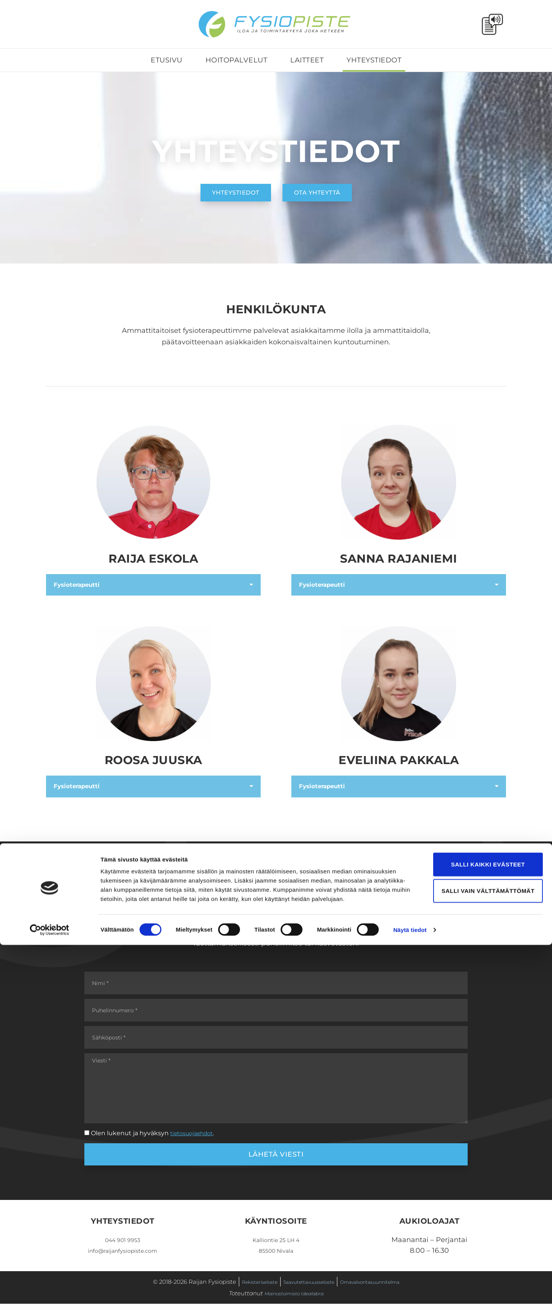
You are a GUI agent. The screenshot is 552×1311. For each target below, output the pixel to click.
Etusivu (166, 60)
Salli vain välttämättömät (488, 1257)
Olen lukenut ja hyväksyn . (156, 1140)
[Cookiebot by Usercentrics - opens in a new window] (49, 1296)
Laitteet (307, 60)
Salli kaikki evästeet (488, 1230)
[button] (153, 585)
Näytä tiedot (410, 1296)
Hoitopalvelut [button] (236, 60)
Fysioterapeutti (81, 585)
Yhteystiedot (374, 60)
